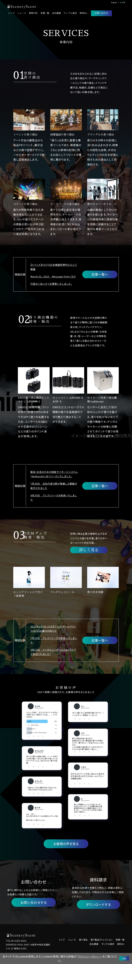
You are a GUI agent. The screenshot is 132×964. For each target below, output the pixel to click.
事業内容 (33, 13)
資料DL (83, 13)
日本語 (122, 2)
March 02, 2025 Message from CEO (53, 276)
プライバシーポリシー (89, 956)
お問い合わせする (33, 902)
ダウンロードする (98, 905)
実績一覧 (44, 13)
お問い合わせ (101, 13)
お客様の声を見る (66, 844)
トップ (11, 13)
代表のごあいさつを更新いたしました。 (51, 284)
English (114, 2)
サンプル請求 (70, 13)
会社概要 (56, 13)
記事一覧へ (100, 274)
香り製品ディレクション (102, 939)
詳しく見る (88, 550)
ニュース (21, 13)
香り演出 (83, 939)
